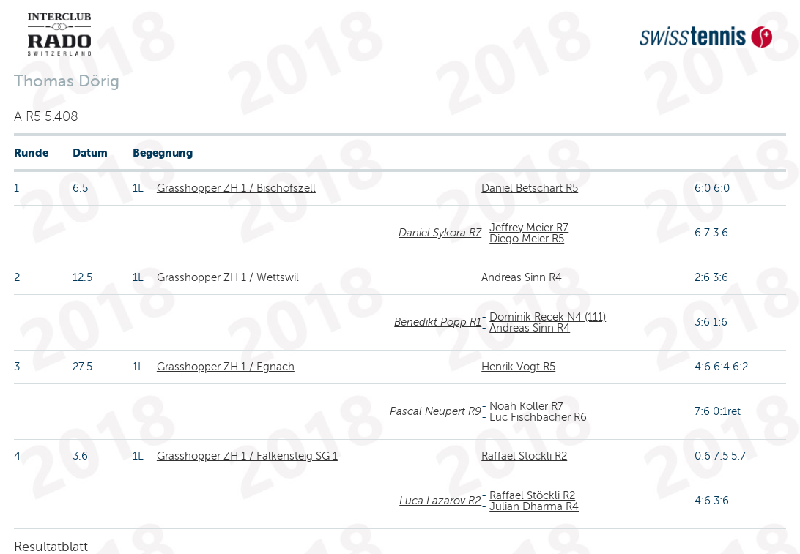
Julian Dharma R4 (534, 506)
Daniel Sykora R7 (440, 233)
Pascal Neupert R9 (435, 411)
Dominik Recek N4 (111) (547, 317)
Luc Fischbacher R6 (538, 417)
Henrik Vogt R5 (518, 367)
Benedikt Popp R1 (437, 322)
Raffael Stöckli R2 (524, 456)
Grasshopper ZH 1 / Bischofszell (236, 188)
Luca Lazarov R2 (440, 500)
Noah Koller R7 (526, 406)
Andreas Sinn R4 (521, 277)
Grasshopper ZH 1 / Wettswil (228, 277)
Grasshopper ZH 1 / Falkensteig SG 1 (247, 456)
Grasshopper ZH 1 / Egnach (226, 367)
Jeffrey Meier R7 (528, 227)
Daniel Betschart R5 (529, 188)
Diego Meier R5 (526, 238)
